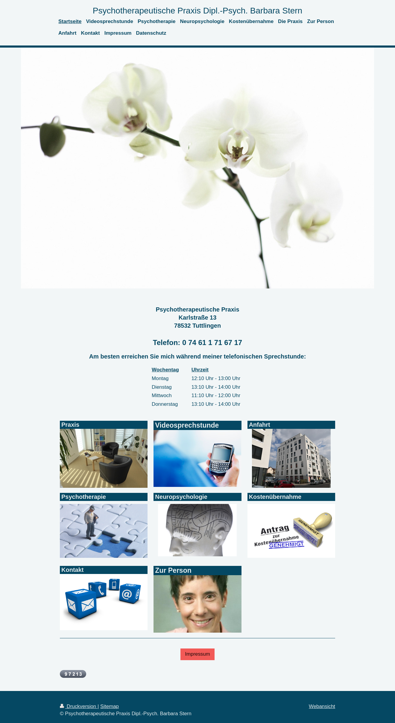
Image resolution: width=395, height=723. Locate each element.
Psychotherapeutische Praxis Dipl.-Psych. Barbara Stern (197, 10)
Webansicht (322, 706)
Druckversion (79, 706)
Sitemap (109, 706)
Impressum (197, 654)
